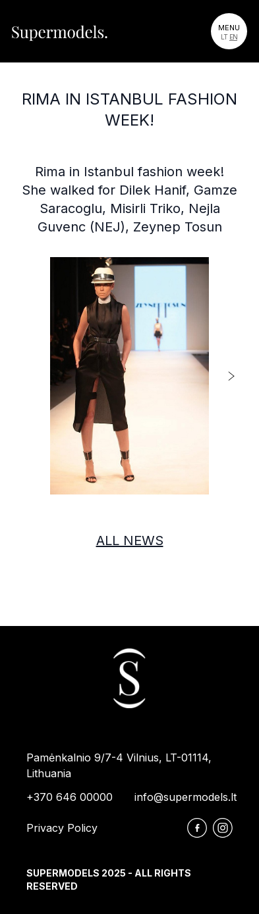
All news (129, 540)
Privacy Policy (62, 827)
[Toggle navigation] (229, 31)
